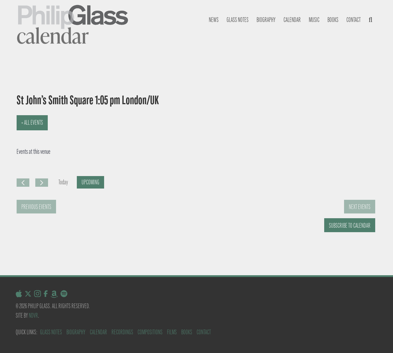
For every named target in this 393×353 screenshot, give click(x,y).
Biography (266, 19)
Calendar (292, 19)
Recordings (122, 332)
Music (314, 19)
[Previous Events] (23, 182)
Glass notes (238, 19)
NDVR (33, 315)
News (214, 19)
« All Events (32, 122)
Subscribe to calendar (349, 225)
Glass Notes (51, 332)
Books (332, 19)
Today (63, 182)
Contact (353, 19)
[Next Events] (41, 182)
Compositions (150, 332)
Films (172, 332)
